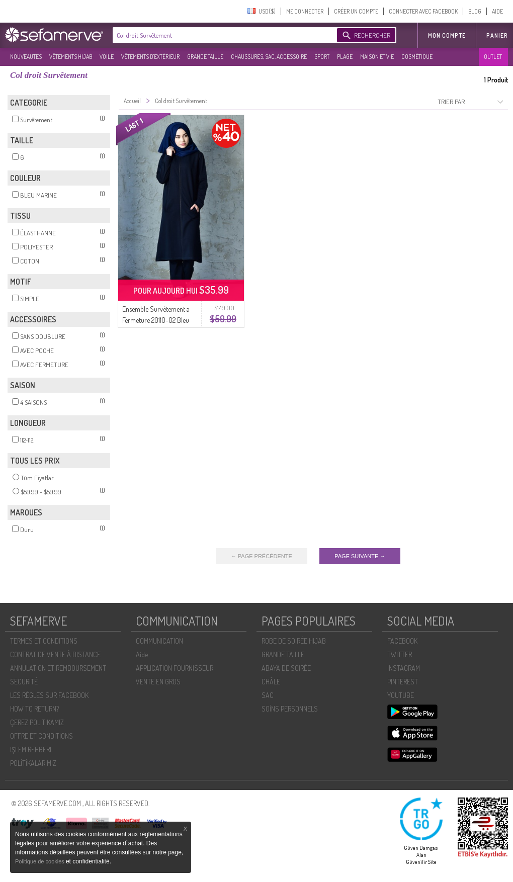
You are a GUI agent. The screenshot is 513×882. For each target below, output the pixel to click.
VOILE (107, 56)
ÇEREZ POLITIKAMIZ (37, 722)
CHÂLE (271, 681)
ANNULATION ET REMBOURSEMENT (58, 668)
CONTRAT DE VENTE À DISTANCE (55, 654)
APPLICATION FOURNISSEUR (174, 668)
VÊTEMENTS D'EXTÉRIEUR (150, 56)
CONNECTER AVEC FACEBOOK (423, 11)
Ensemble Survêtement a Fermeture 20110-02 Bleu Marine (156, 320)
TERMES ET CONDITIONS (43, 641)
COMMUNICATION (159, 641)
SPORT (321, 56)
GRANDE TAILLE (205, 56)
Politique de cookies (40, 861)
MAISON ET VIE (377, 56)
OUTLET (493, 56)
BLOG (474, 11)
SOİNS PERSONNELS (290, 708)
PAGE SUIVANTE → (359, 556)
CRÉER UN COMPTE (356, 11)
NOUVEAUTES (26, 56)
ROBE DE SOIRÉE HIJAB (294, 641)
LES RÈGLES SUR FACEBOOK (49, 695)
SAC (268, 695)
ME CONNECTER (304, 11)
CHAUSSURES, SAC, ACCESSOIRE (269, 56)
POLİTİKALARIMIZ (33, 763)
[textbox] (222, 35)
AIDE (497, 11)
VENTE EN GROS (158, 681)
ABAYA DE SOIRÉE (286, 668)
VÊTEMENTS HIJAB (70, 56)
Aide (142, 654)
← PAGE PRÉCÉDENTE (261, 556)
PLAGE (345, 56)
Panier (497, 35)
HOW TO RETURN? (34, 708)
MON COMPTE (447, 35)
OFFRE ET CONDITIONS (41, 736)
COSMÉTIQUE (417, 56)
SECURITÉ (24, 681)
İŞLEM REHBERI (30, 749)
